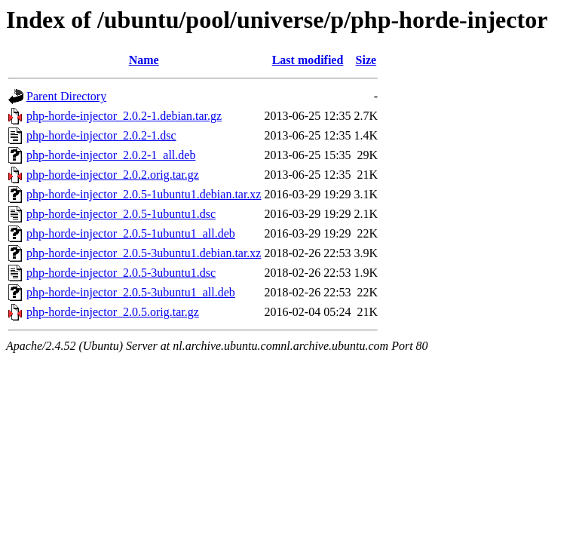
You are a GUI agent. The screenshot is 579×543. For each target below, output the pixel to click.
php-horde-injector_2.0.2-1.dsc (101, 135)
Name (144, 60)
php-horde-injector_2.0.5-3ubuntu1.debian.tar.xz (143, 253)
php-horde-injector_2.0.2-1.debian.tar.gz (124, 115)
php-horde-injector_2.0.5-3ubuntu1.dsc (121, 272)
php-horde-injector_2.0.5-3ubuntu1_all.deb (130, 292)
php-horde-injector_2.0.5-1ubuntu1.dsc (121, 213)
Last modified (308, 60)
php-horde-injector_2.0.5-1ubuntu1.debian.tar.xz (143, 194)
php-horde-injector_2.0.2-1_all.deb (110, 155)
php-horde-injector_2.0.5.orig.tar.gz (112, 311)
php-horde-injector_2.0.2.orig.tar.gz (112, 174)
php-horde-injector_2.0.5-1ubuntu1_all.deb (130, 233)
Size (366, 60)
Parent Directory (66, 96)
